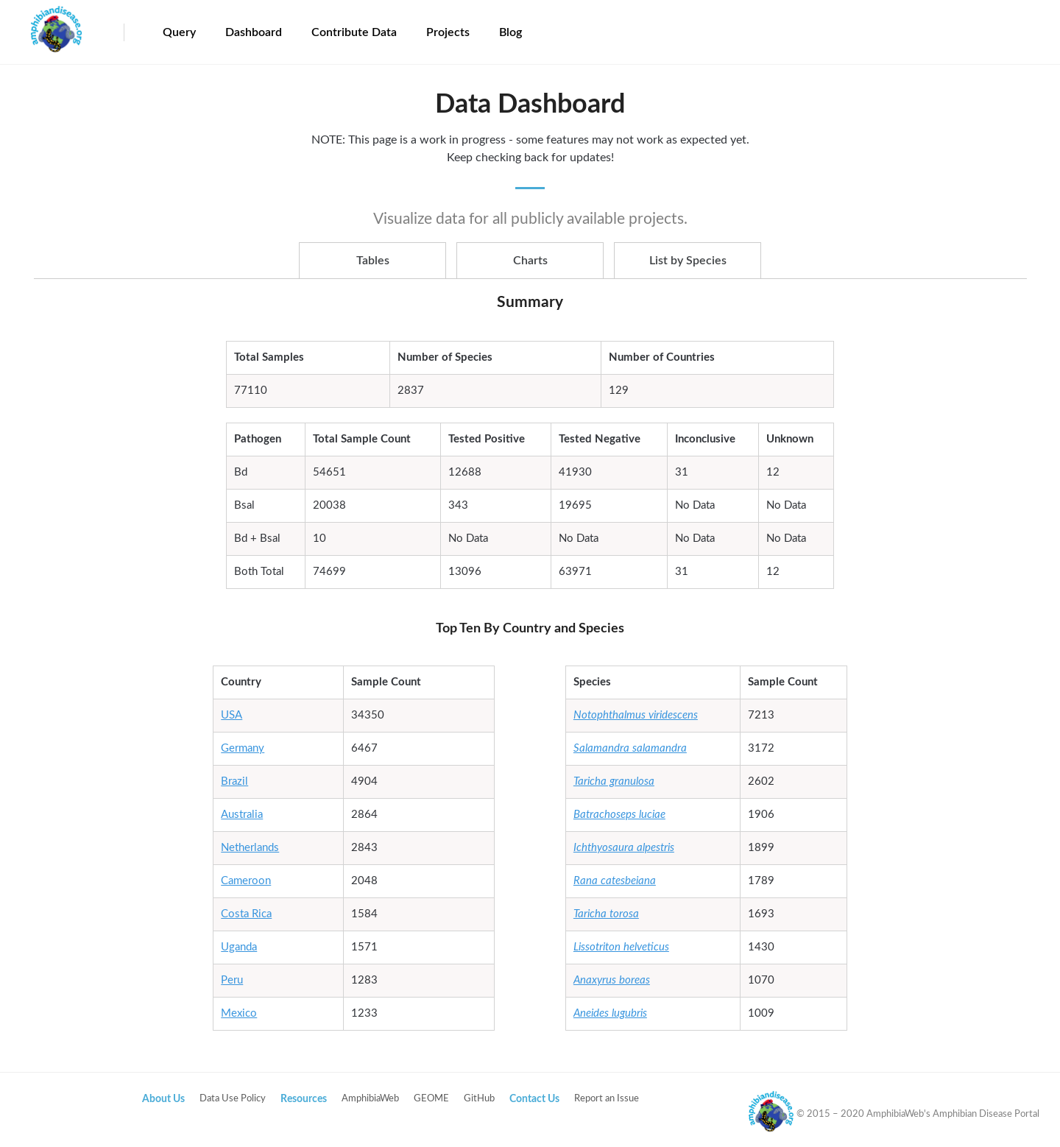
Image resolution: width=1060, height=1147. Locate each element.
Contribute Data (354, 32)
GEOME (431, 1099)
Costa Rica (246, 914)
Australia (242, 814)
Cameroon (246, 880)
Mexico (239, 1013)
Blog (510, 32)
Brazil (234, 781)
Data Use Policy (232, 1099)
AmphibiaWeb (370, 1099)
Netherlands (250, 847)
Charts (530, 261)
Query (179, 32)
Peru (232, 980)
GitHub (479, 1099)
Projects (448, 32)
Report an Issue (606, 1099)
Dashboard (253, 32)
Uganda (239, 947)
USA (231, 715)
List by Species (688, 261)
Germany (242, 748)
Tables (372, 261)
